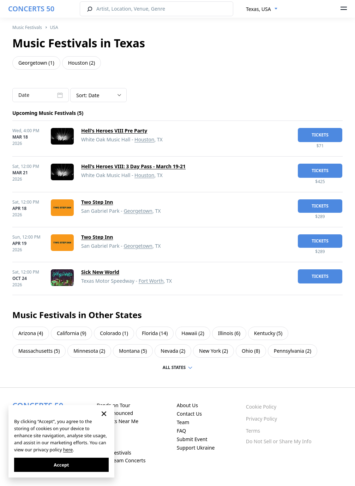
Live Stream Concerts (121, 460)
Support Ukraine (196, 447)
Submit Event (192, 439)
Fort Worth (151, 280)
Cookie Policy (261, 406)
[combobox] (261, 9)
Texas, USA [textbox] (258, 9)
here (68, 449)
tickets (320, 135)
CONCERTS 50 (31, 8)
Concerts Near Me (117, 421)
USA (54, 27)
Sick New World (100, 272)
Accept (61, 465)
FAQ (181, 430)
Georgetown (138, 210)
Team (183, 422)
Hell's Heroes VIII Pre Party (114, 130)
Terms (253, 430)
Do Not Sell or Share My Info (279, 441)
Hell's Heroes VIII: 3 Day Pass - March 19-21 (133, 166)
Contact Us (189, 413)
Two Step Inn (97, 202)
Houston (144, 139)
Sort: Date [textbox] (87, 95)
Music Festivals (27, 27)
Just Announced (115, 413)
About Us (187, 405)
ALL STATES (174, 367)
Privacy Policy (261, 418)
